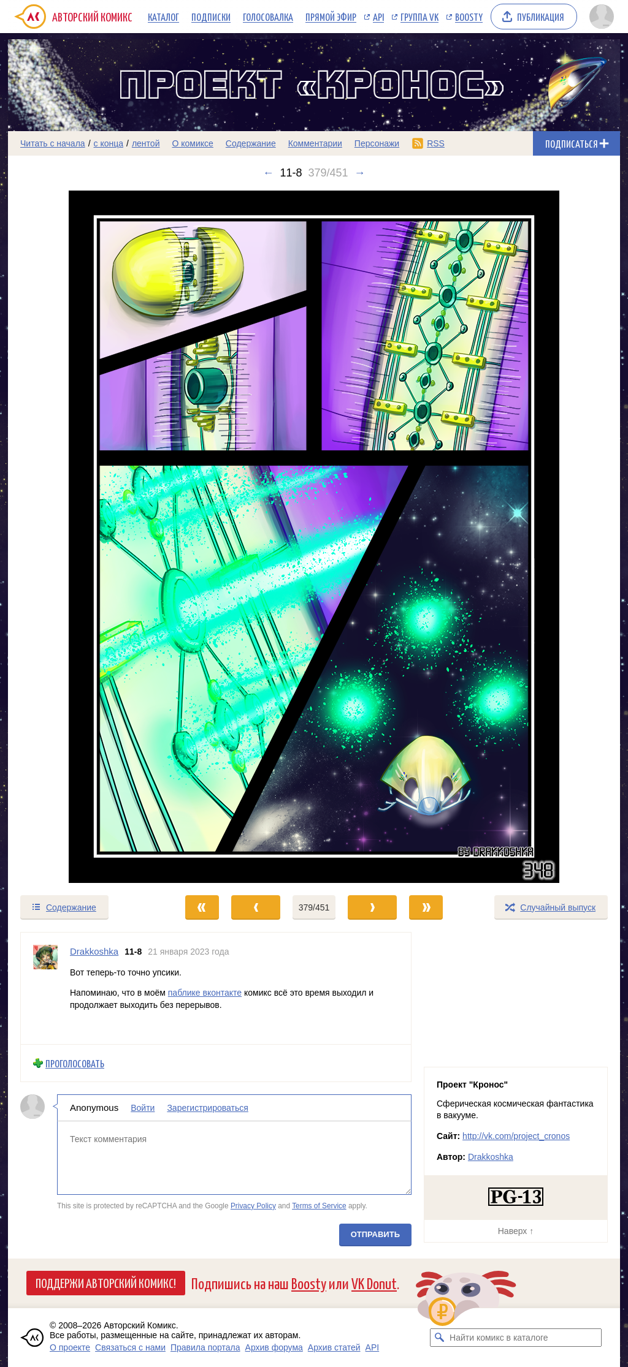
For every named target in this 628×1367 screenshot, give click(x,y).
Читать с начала (52, 143)
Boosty (469, 16)
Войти (143, 1108)
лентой (146, 143)
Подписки (211, 16)
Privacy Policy (253, 1205)
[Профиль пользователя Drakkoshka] (45, 988)
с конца (109, 143)
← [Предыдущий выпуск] (268, 173)
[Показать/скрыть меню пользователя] (601, 16)
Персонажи (376, 143)
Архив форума (274, 1347)
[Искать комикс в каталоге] (439, 1337)
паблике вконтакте (205, 993)
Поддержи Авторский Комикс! (106, 1282)
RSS (436, 143)
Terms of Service (319, 1205)
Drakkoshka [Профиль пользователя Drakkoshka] (94, 951)
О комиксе (192, 143)
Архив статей (334, 1347)
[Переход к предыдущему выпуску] (84, 537)
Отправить (375, 1234)
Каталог (163, 16)
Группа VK (419, 16)
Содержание (251, 143)
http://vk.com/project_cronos (516, 1136)
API (378, 16)
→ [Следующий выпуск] (360, 173)
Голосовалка (268, 16)
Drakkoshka (490, 1157)
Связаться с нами (130, 1347)
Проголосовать (74, 1062)
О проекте (70, 1347)
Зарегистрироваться (207, 1108)
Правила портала (205, 1347)
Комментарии (315, 143)
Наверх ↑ (516, 1231)
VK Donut (374, 1282)
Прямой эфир (330, 16)
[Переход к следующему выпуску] (314, 537)
